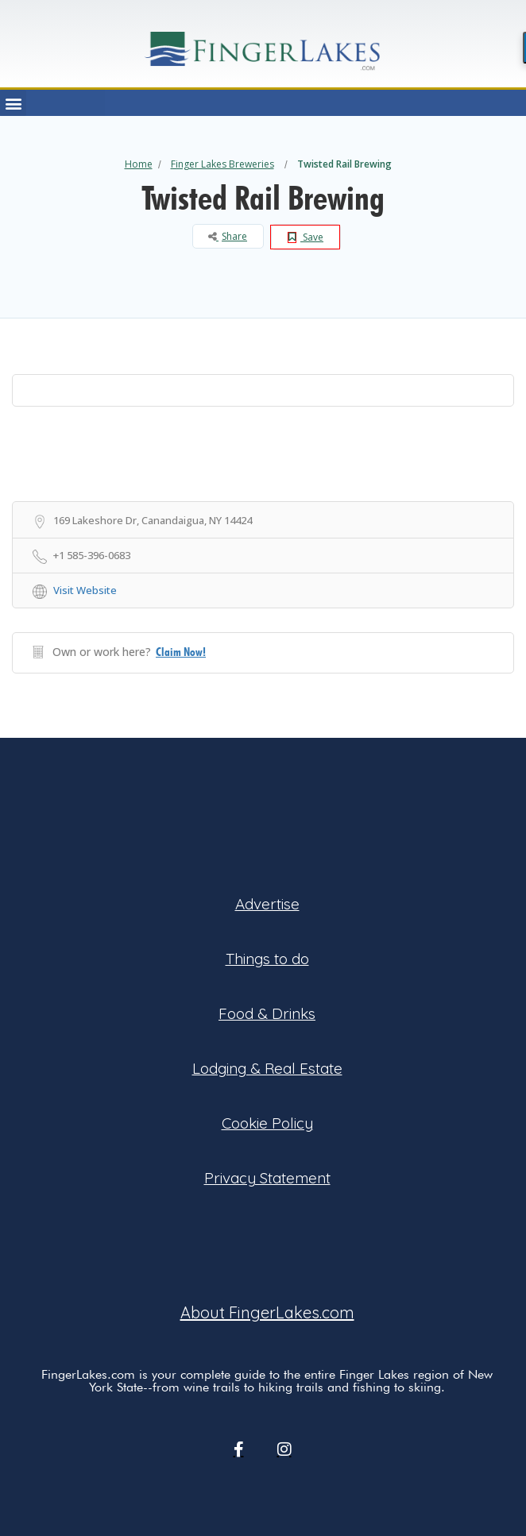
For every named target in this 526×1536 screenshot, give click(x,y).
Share (227, 236)
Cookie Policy (267, 1123)
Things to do (267, 958)
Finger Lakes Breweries (222, 164)
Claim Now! (181, 652)
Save (305, 237)
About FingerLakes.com (267, 1312)
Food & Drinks (267, 1013)
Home (139, 164)
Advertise (267, 903)
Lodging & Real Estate (267, 1068)
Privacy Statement (267, 1177)
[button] (13, 103)
